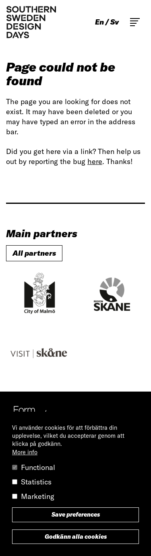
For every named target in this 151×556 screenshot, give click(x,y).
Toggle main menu (135, 22)
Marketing (37, 496)
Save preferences (76, 514)
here (94, 161)
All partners (34, 253)
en (99, 22)
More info (24, 452)
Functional (38, 467)
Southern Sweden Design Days (31, 22)
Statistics (36, 481)
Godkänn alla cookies (76, 536)
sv (114, 22)
